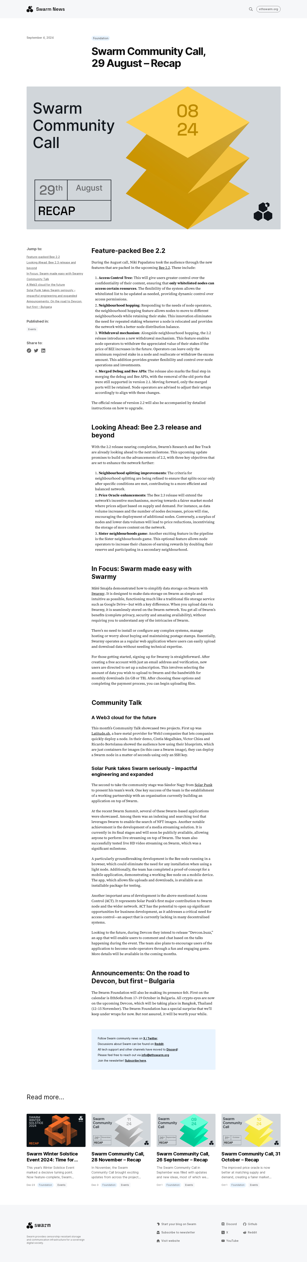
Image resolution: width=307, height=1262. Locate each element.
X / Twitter (150, 1038)
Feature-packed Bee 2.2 (43, 257)
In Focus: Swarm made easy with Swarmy (55, 273)
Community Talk (38, 279)
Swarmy (98, 593)
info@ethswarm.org (155, 1055)
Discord (171, 1049)
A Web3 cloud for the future (46, 284)
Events (32, 329)
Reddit (159, 1044)
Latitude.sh (100, 733)
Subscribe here (135, 1060)
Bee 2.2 (164, 267)
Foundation (100, 38)
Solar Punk (203, 784)
